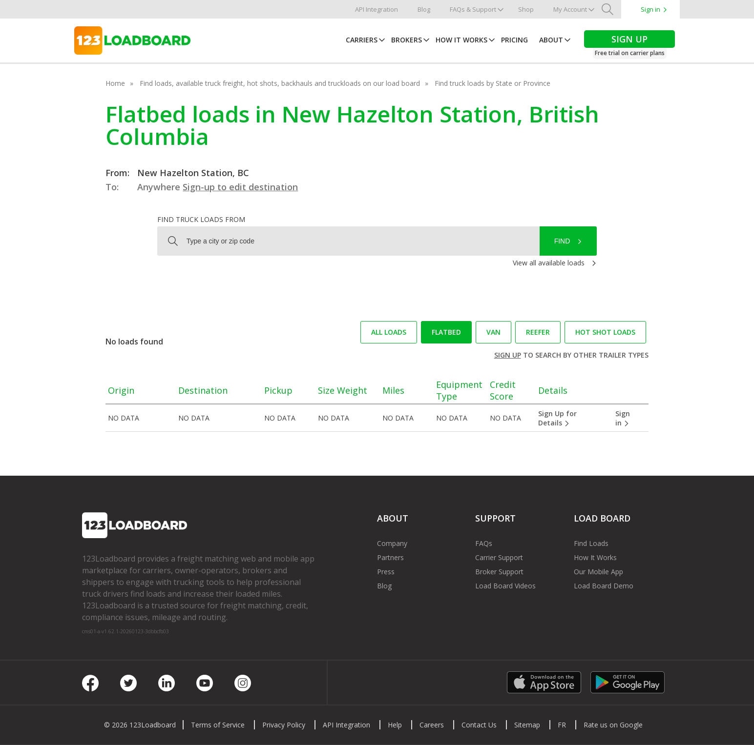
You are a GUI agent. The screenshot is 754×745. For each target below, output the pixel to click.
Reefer (538, 332)
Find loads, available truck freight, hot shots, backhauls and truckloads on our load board (280, 83)
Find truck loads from (201, 219)
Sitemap (527, 724)
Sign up (507, 355)
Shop (526, 9)
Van (493, 332)
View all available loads (549, 262)
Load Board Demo (603, 585)
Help (395, 724)
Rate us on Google (613, 724)
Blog (424, 9)
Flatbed (446, 332)
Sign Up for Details (557, 418)
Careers (431, 724)
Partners (390, 557)
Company (392, 543)
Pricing (514, 39)
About (551, 39)
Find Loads (591, 543)
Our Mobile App (598, 571)
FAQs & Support (473, 9)
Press (386, 571)
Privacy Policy (283, 724)
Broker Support (499, 571)
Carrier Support (499, 557)
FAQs (483, 543)
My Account (570, 9)
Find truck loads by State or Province (492, 83)
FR (562, 724)
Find (562, 241)
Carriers (361, 39)
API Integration (376, 9)
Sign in (650, 9)
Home (115, 83)
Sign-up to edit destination (240, 187)
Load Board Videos (505, 585)
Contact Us (479, 724)
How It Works (461, 39)
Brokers (406, 39)
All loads (388, 332)
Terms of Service (218, 724)
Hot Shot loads (605, 332)
